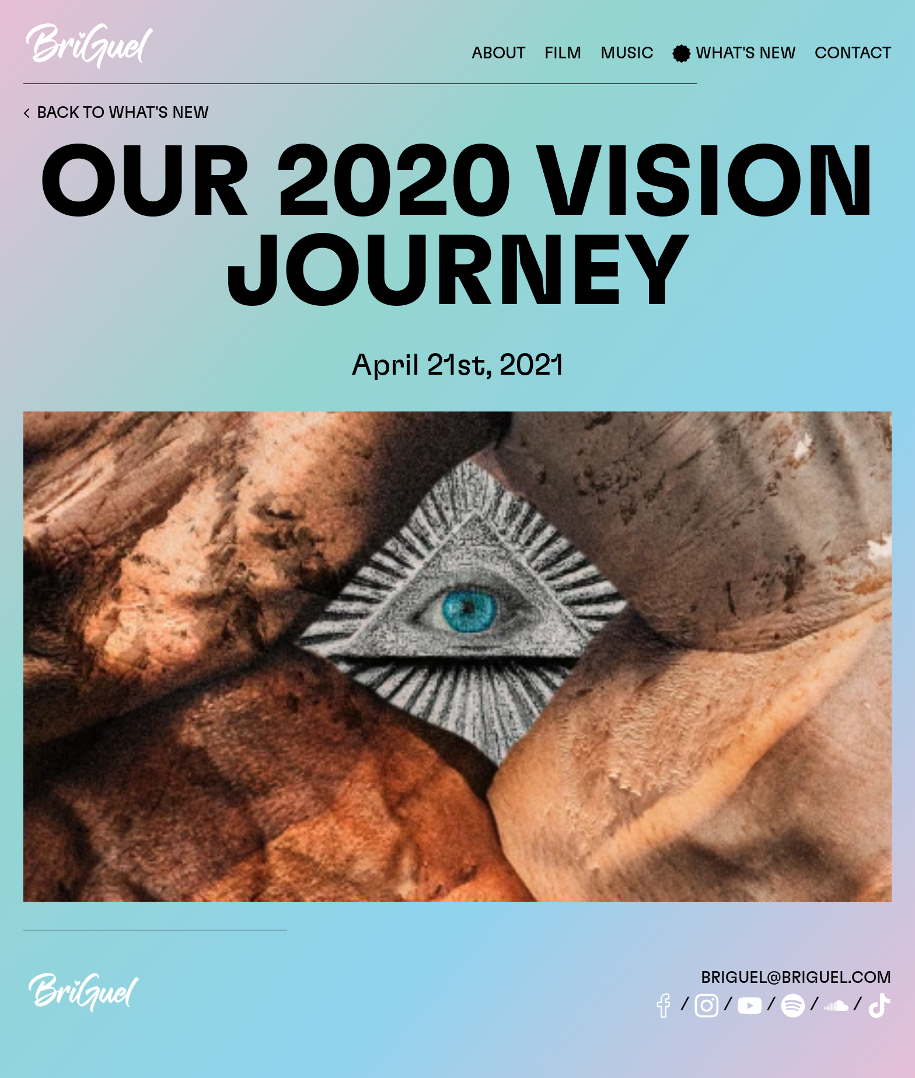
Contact (853, 54)
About (499, 54)
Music (627, 54)
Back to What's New (116, 113)
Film (563, 54)
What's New (734, 53)
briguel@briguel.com (796, 978)
